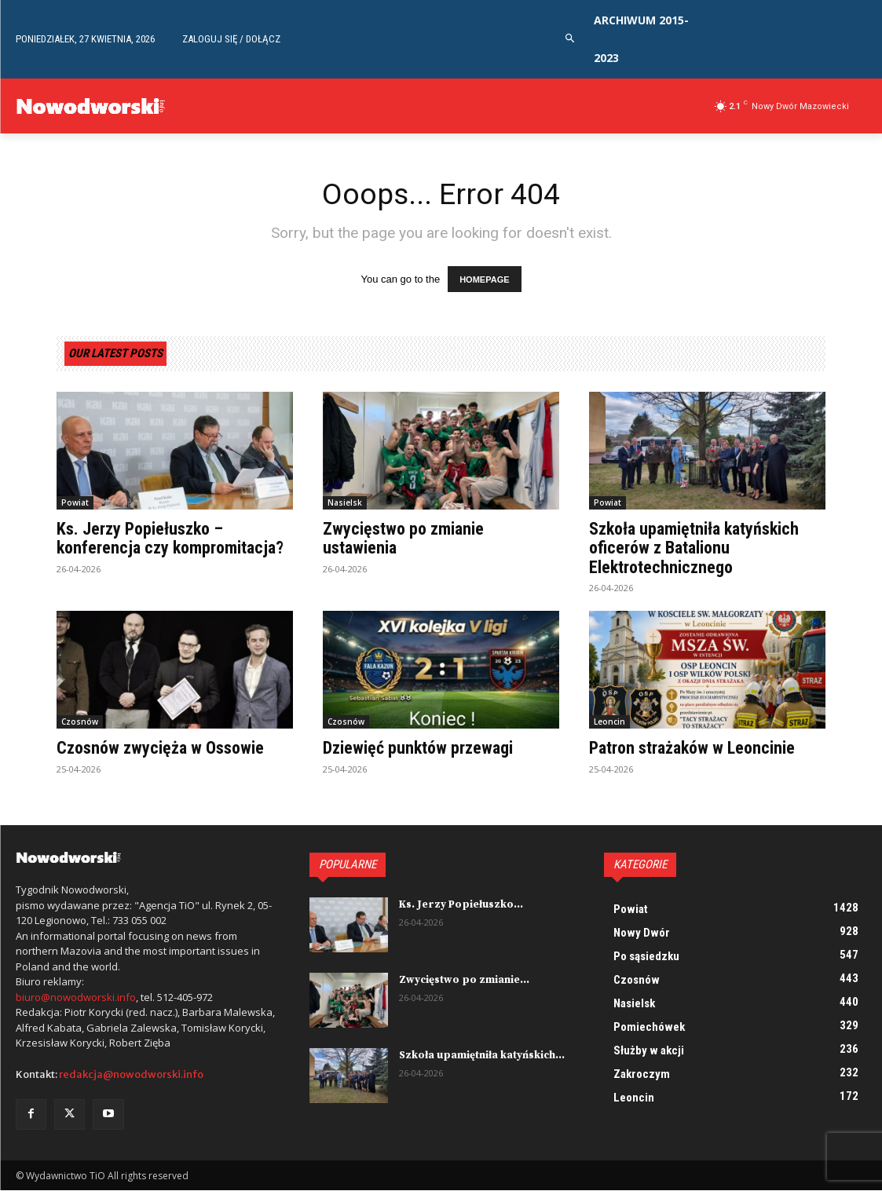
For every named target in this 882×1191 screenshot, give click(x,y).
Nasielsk (345, 503)
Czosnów (79, 722)
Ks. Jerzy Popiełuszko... (460, 905)
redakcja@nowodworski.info (131, 1075)
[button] (570, 39)
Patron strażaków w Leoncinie (692, 748)
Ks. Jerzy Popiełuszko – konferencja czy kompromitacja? (170, 539)
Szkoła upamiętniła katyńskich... (481, 1056)
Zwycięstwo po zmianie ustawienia (403, 539)
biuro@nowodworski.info (76, 997)
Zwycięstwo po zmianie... (462, 980)
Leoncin (609, 722)
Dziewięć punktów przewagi (418, 748)
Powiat (75, 503)
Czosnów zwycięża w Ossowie (160, 748)
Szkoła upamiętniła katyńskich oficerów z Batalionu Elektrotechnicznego (694, 548)
